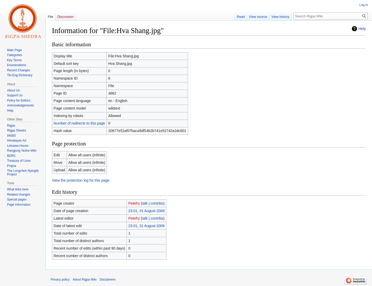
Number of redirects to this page (79, 123)
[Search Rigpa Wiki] (330, 16)
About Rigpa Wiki (84, 279)
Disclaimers (107, 279)
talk (145, 203)
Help (362, 29)
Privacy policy (60, 279)
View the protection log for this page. (81, 180)
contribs (157, 203)
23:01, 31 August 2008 (146, 211)
